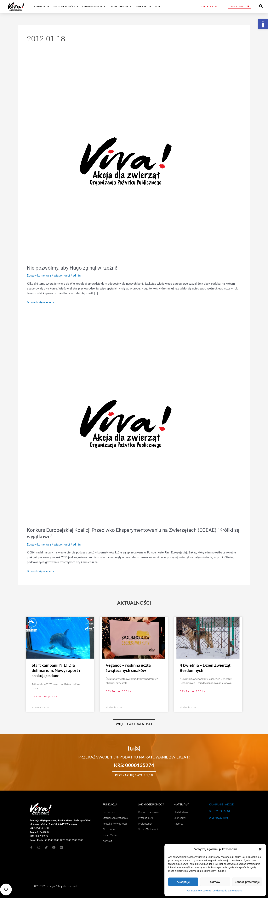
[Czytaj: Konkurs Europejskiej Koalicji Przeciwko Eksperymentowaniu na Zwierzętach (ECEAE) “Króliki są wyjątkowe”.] (126, 423)
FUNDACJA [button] (41, 7)
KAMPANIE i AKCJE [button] (93, 7)
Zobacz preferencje (247, 882)
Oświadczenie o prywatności (227, 890)
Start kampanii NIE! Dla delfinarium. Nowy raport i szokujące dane (56, 670)
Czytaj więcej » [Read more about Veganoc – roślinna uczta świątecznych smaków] (119, 690)
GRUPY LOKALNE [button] (120, 7)
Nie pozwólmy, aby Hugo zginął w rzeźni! (72, 268)
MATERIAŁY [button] (143, 7)
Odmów (215, 882)
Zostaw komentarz (39, 275)
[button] (263, 24)
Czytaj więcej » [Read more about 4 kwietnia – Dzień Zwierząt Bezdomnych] (193, 690)
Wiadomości (62, 275)
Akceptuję (183, 882)
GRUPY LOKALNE (220, 811)
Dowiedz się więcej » (40, 302)
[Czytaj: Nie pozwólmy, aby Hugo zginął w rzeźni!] (126, 161)
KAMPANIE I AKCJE (221, 804)
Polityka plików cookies (198, 890)
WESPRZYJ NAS (218, 817)
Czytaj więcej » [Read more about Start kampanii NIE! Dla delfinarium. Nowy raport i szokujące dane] (45, 696)
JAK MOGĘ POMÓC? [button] (65, 7)
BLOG (158, 6)
